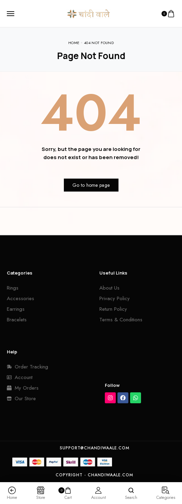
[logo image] (88, 13)
